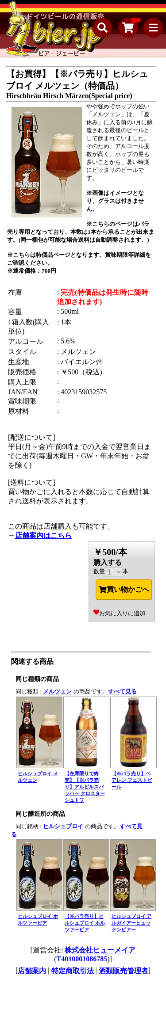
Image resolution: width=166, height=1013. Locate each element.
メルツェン (57, 691)
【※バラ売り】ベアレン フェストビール (132, 780)
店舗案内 (32, 971)
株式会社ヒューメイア (100, 950)
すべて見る (122, 691)
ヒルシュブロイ (63, 826)
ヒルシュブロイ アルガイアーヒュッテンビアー (132, 923)
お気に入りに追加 (119, 613)
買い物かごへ (124, 590)
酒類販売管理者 (123, 971)
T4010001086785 (82, 959)
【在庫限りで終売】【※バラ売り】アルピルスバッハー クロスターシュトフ (85, 787)
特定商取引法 (72, 971)
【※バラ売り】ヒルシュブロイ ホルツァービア (85, 923)
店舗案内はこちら (43, 535)
